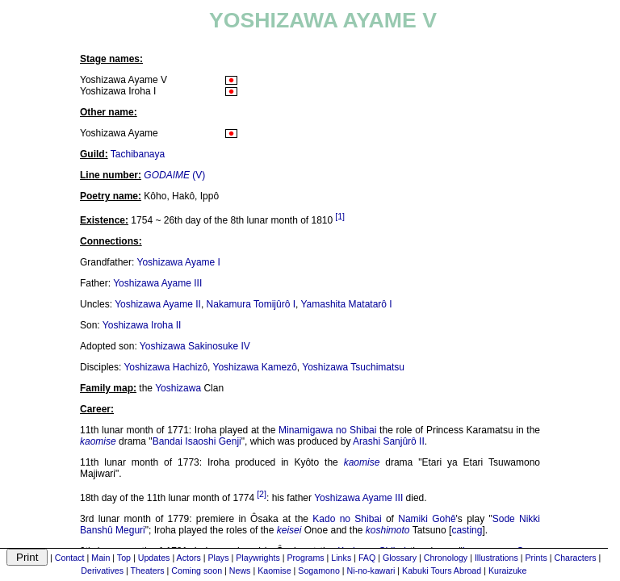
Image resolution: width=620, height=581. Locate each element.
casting (466, 530)
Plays (217, 557)
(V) (174, 175)
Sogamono (319, 570)
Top (124, 557)
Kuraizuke (507, 570)
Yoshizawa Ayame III (157, 283)
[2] (261, 494)
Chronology (446, 557)
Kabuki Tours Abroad (441, 570)
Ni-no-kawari (371, 570)
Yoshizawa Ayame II (158, 304)
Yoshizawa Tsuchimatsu (353, 367)
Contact (70, 557)
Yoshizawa (178, 388)
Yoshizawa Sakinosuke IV (195, 346)
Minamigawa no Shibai (327, 430)
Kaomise (274, 570)
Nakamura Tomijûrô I (251, 304)
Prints (536, 557)
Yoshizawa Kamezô (255, 367)
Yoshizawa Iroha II (142, 325)
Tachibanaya (138, 154)
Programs (305, 557)
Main (100, 557)
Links (341, 557)
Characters (575, 557)
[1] (340, 216)
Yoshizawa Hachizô (165, 367)
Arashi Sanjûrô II (389, 441)
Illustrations (496, 557)
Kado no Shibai (346, 519)
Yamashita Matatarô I (346, 304)
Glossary (400, 557)
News (240, 570)
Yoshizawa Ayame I (178, 262)
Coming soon (196, 570)
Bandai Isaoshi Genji (197, 441)
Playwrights (257, 557)
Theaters (148, 570)
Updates (154, 557)
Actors (189, 557)
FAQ (366, 557)
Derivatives (102, 570)
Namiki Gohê (426, 519)
